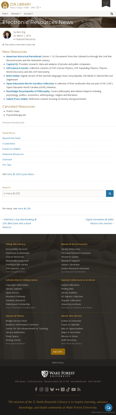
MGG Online (12, 75)
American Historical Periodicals (24, 56)
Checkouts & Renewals (17, 252)
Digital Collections (70, 284)
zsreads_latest (18, 122)
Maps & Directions (70, 332)
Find (4, 13)
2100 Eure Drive (34, 381)
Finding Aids (67, 288)
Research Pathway (15, 296)
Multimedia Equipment (17, 260)
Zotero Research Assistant (75, 268)
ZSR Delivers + (15, 268)
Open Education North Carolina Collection (30, 83)
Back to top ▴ (58, 362)
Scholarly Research (15, 300)
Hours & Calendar (70, 324)
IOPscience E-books (17, 67)
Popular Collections (71, 300)
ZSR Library (20, 4)
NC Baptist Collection (72, 296)
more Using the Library (15, 271)
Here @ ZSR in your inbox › (21, 174)
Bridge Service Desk (16, 320)
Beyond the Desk (11, 138)
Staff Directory (68, 339)
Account (27, 13)
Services (15, 13)
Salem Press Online (17, 98)
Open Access (12, 292)
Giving (106, 3)
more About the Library (71, 343)
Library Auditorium (15, 332)
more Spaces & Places (15, 343)
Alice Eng (20, 32)
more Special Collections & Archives (76, 307)
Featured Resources (25, 39)
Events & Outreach (71, 320)
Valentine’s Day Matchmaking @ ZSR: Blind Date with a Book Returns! (19, 223)
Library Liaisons (14, 288)
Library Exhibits (69, 292)
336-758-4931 (94, 381)
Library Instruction (70, 248)
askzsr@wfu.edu (78, 381)
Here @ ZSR (24, 208)
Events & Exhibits (11, 148)
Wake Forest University (58, 374)
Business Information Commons (22, 324)
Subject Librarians (70, 264)
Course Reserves (15, 256)
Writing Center (13, 339)
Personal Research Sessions (76, 252)
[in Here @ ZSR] (54, 193)
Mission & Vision (69, 336)
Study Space (12, 336)
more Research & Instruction (73, 271)
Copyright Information (17, 284)
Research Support (70, 260)
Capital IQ (12, 64)
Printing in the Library (17, 264)
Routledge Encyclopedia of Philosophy (28, 91)
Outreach (7, 159)
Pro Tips (6, 164)
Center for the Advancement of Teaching (27, 328)
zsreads (7, 122)
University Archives (71, 304)
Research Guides (70, 256)
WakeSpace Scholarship (18, 304)
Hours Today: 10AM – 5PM (22, 7)
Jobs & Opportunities (72, 328)
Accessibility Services (17, 248)
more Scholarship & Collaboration (20, 307)
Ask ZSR (57, 351)
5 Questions (8, 143)
